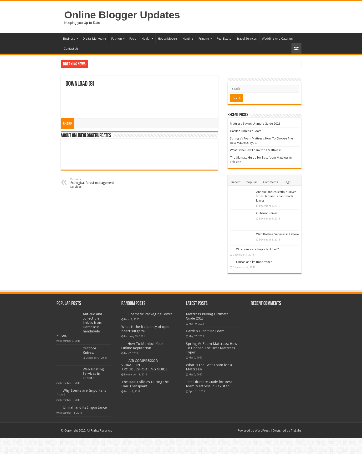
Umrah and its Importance (254, 262)
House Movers (168, 38)
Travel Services (246, 38)
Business (69, 38)
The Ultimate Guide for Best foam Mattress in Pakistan (209, 384)
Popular (251, 182)
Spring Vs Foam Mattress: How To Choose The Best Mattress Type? (211, 348)
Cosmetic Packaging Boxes (150, 314)
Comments (270, 182)
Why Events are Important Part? (257, 249)
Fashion (116, 38)
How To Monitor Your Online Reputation (142, 346)
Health (146, 38)
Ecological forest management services (94, 183)
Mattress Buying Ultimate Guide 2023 (255, 123)
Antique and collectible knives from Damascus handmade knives (276, 196)
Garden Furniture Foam (245, 131)
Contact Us (71, 48)
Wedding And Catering (277, 38)
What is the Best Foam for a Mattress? (255, 150)
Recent (235, 182)
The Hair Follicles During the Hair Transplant (145, 384)
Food (133, 38)
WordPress (262, 430)
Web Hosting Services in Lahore (277, 234)
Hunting (188, 38)
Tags (287, 182)
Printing (204, 38)
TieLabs (296, 430)
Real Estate (224, 38)
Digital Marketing (94, 38)
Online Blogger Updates (122, 15)
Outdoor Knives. (267, 213)
